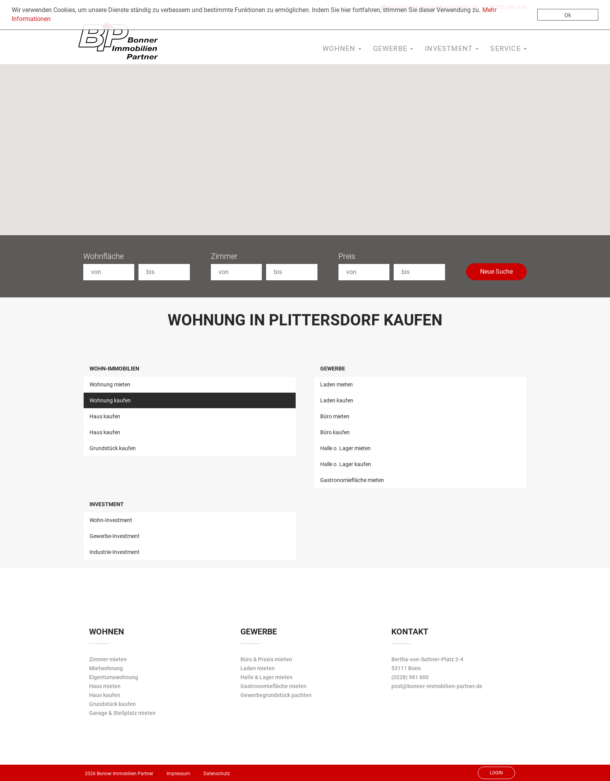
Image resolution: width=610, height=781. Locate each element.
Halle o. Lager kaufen (345, 464)
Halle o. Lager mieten (345, 448)
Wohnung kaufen (110, 400)
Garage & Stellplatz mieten (122, 713)
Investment (106, 504)
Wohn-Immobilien (114, 368)
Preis (346, 256)
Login (496, 773)
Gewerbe (332, 368)
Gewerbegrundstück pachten (276, 695)
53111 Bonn (406, 668)
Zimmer (224, 256)
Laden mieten (336, 384)
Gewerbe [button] (393, 48)
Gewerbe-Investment (114, 536)
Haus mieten (105, 686)
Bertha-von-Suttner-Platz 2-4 (427, 659)
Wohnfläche (103, 256)
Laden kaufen (336, 400)
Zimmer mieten (108, 659)
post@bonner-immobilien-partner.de (436, 686)
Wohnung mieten (109, 384)
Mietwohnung (106, 668)
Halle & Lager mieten (266, 677)
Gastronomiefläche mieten (352, 480)
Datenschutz (216, 773)
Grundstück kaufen (112, 448)
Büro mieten (334, 416)
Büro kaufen (335, 432)
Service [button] (508, 48)
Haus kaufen (104, 416)
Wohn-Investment (110, 520)
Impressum (178, 773)
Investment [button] (452, 48)
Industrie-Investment (114, 552)
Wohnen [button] (342, 48)
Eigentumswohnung (113, 677)
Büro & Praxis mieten (266, 659)
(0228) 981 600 (410, 677)
